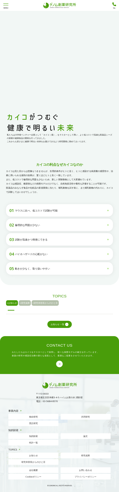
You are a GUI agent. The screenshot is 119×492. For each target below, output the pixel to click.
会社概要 (33, 470)
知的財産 (33, 436)
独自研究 (33, 416)
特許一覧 (33, 442)
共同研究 (85, 416)
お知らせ (12, 303)
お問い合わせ (85, 470)
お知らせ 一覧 (59, 324)
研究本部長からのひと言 (45, 303)
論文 (85, 436)
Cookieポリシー (33, 476)
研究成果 (25, 303)
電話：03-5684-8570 (47, 401)
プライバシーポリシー (85, 476)
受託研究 (33, 423)
